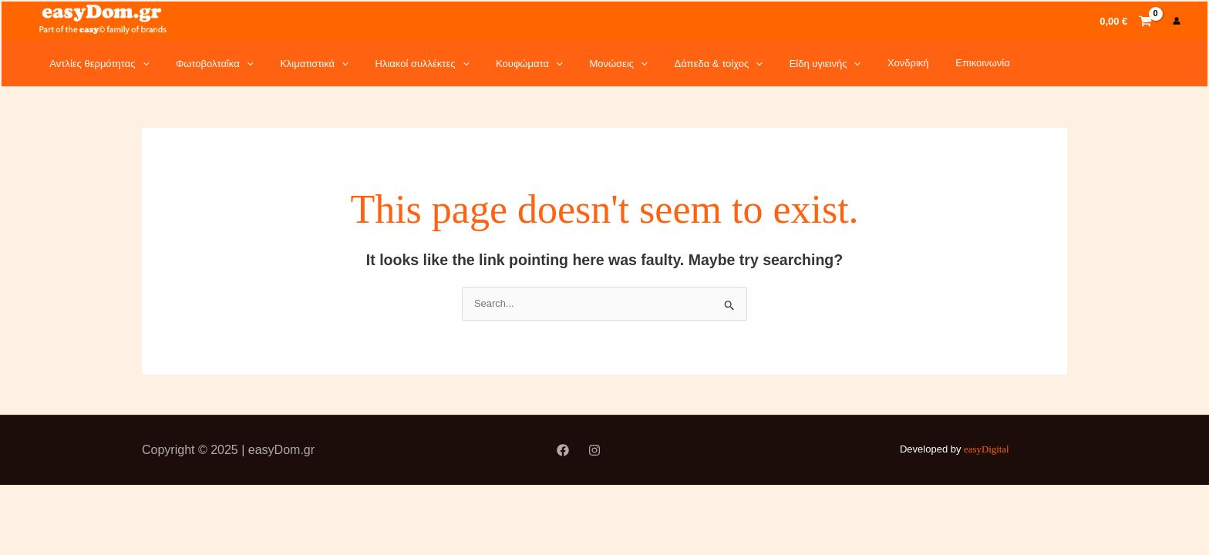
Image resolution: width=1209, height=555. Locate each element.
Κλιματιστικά (293, 63)
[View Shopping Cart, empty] (1125, 20)
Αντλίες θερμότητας (95, 63)
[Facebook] (563, 452)
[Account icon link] (1176, 21)
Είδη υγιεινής (764, 63)
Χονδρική (838, 63)
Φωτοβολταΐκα (202, 63)
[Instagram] (594, 452)
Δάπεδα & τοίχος (665, 63)
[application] (138, 63)
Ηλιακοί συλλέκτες (393, 63)
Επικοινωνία (904, 63)
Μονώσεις (573, 63)
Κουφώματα (492, 63)
